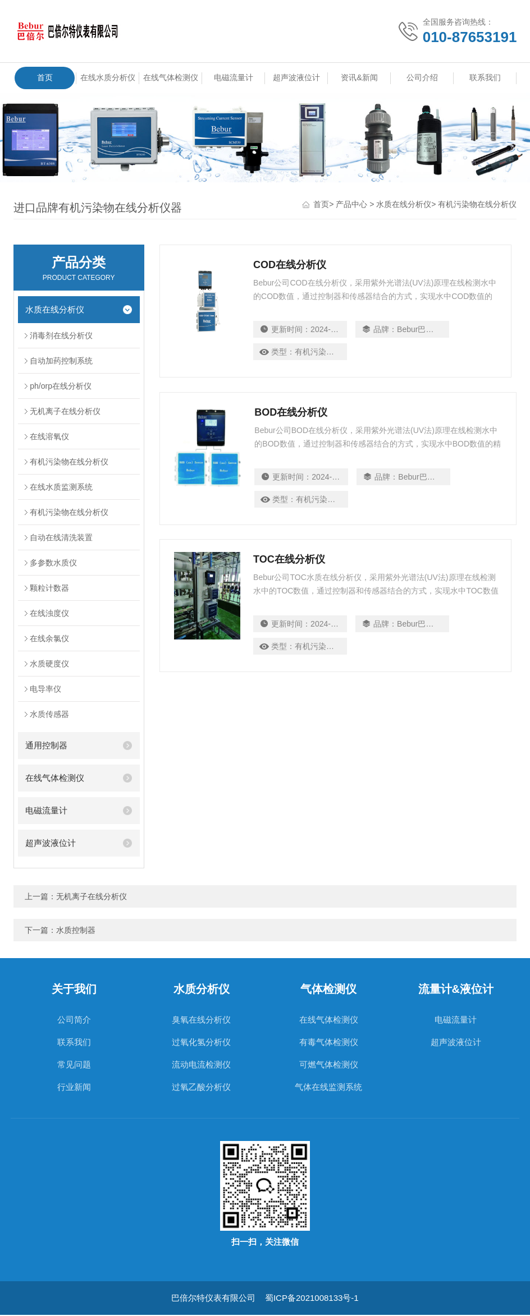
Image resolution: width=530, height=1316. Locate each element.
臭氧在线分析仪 (201, 1020)
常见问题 (74, 1065)
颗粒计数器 (49, 589)
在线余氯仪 (49, 639)
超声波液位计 (296, 77)
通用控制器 (46, 746)
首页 (45, 77)
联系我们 (485, 77)
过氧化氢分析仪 (201, 1043)
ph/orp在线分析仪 (61, 387)
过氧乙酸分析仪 (201, 1088)
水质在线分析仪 (403, 205)
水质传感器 (49, 715)
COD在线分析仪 (290, 266)
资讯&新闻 (359, 77)
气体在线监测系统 (328, 1088)
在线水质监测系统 (61, 488)
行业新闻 (74, 1088)
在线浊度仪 (49, 614)
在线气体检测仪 (170, 80)
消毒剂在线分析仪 (61, 336)
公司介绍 (422, 77)
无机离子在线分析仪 (65, 412)
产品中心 (351, 205)
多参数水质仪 (53, 563)
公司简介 (74, 1020)
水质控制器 (75, 931)
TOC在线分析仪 (290, 565)
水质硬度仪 (49, 664)
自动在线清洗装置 (61, 538)
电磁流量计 (233, 77)
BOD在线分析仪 (290, 415)
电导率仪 (45, 689)
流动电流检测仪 (201, 1065)
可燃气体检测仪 (328, 1065)
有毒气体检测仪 (328, 1043)
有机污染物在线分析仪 (477, 205)
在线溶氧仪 (49, 437)
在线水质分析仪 (107, 80)
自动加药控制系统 (61, 361)
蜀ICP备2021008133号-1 (312, 1299)
